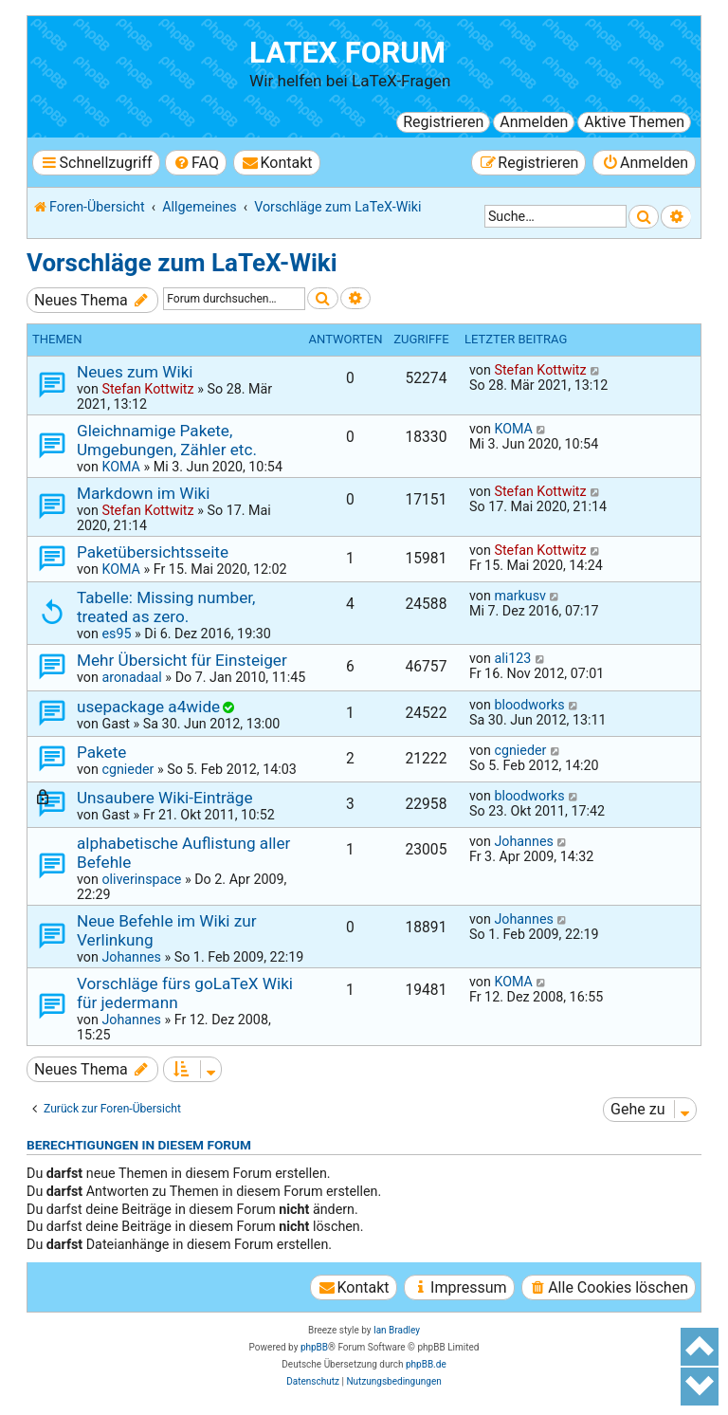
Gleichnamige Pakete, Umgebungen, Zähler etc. (167, 440)
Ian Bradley (396, 1330)
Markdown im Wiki (143, 493)
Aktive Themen (634, 122)
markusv (520, 595)
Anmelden (534, 122)
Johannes (523, 841)
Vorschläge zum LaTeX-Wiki (182, 262)
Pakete (101, 752)
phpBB (314, 1347)
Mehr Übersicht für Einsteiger (182, 660)
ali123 (512, 658)
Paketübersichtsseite (152, 551)
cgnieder (127, 769)
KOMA (120, 466)
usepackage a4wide (148, 706)
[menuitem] (196, 162)
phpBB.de (426, 1364)
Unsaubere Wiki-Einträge (165, 797)
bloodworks (529, 704)
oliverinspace (141, 879)
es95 (116, 633)
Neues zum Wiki (135, 371)
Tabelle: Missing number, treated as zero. (166, 607)
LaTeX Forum (347, 52)
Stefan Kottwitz (147, 388)
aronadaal (131, 677)
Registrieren (443, 122)
